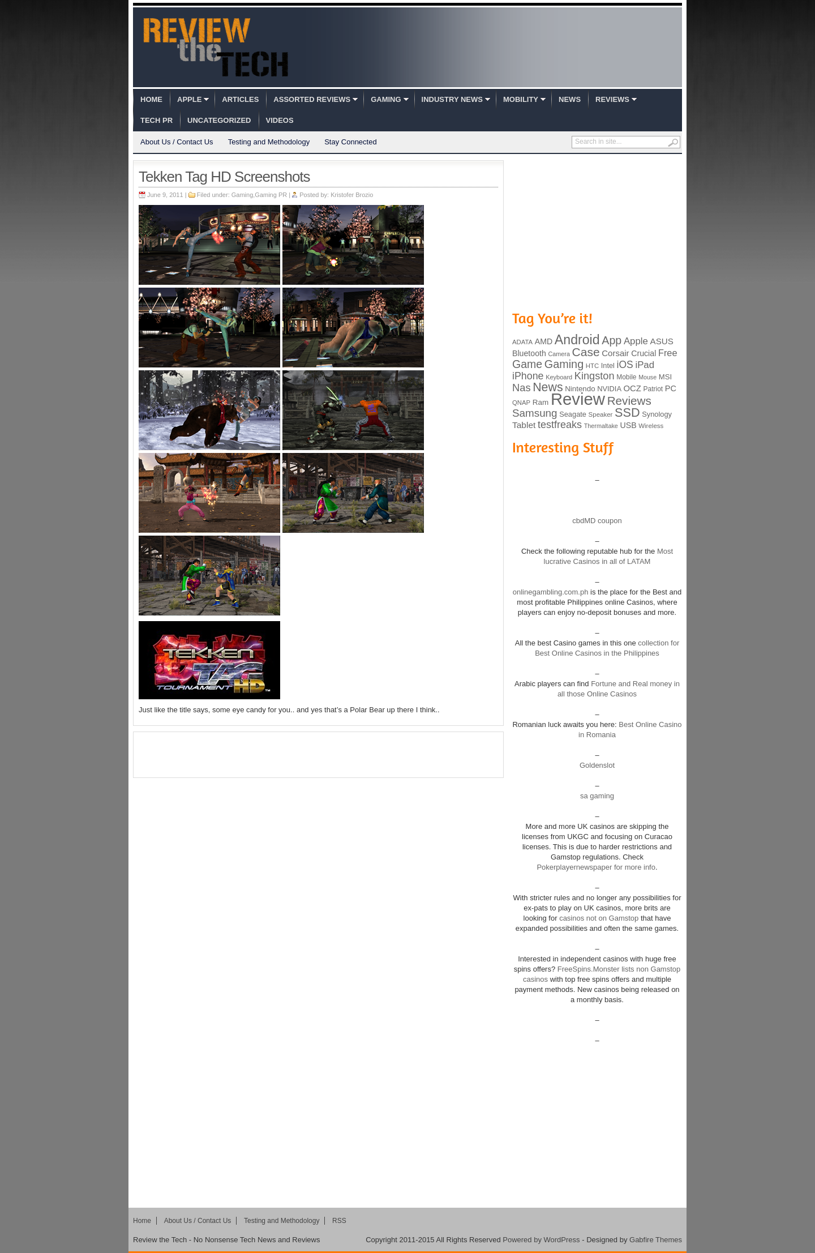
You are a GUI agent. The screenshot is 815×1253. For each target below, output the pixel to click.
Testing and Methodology (269, 142)
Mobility (520, 99)
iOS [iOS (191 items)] (625, 364)
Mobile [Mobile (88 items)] (626, 377)
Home (151, 99)
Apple (189, 99)
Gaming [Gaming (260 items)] (564, 364)
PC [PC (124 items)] (670, 388)
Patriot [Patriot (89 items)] (653, 389)
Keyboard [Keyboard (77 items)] (559, 377)
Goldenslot (597, 765)
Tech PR (156, 120)
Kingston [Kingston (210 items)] (594, 376)
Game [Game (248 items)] (527, 364)
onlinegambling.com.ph (551, 592)
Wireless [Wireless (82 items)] (650, 425)
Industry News (452, 99)
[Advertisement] (318, 755)
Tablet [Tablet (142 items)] (523, 425)
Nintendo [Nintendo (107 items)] (580, 388)
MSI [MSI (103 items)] (665, 377)
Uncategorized (219, 120)
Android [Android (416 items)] (577, 339)
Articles (240, 99)
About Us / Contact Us (176, 142)
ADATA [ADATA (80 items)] (522, 342)
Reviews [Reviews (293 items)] (629, 400)
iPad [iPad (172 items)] (644, 365)
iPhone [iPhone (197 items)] (528, 376)
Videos (280, 120)
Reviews (612, 99)
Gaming (386, 99)
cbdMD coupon (596, 520)
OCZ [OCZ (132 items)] (632, 388)
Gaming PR (271, 194)
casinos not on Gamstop (598, 918)
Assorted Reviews (311, 99)
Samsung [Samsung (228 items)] (534, 413)
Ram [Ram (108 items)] (541, 402)
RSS (339, 1221)
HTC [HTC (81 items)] (592, 365)
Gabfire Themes (655, 1239)
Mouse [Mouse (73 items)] (647, 377)
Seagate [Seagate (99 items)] (572, 414)
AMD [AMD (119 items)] (543, 341)
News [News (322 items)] (548, 387)
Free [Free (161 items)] (667, 353)
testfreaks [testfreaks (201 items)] (560, 424)
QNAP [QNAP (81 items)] (521, 402)
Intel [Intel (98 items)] (608, 365)
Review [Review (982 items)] (578, 399)
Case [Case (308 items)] (586, 351)
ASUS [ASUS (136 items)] (662, 341)
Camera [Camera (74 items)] (559, 353)
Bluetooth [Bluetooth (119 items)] (529, 353)
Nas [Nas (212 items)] (521, 388)
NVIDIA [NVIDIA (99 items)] (609, 388)
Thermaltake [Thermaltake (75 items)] (601, 425)
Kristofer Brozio (352, 194)
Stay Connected (350, 142)
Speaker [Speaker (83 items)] (601, 414)
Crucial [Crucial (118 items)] (643, 353)
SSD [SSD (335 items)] (627, 412)
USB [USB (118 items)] (628, 425)
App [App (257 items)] (611, 340)
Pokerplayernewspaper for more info (596, 867)
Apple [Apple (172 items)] (636, 341)
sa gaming (597, 796)
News (570, 99)
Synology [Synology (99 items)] (657, 414)
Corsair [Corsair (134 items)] (615, 353)
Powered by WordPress (541, 1239)
